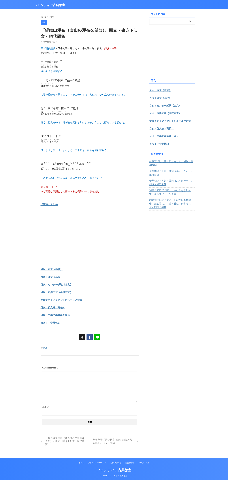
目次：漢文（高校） (52, 277)
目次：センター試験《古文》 (56, 284)
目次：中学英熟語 (50, 323)
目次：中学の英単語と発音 (55, 315)
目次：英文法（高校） (53, 307)
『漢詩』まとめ (49, 204)
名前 (45, 407)
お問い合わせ (115, 463)
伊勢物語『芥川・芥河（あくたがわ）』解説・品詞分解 (171, 179)
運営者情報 (129, 463)
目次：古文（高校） (52, 269)
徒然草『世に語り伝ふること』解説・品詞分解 (171, 161)
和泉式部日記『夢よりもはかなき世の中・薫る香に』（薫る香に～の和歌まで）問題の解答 (171, 198)
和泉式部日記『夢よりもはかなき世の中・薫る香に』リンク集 (171, 189)
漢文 (45, 348)
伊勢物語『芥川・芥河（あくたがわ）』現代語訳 (171, 169)
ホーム (81, 463)
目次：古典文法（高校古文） (56, 292)
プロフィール (143, 463)
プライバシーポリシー (97, 463)
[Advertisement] (66, 241)
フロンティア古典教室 (49, 5)
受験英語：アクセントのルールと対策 (61, 300)
